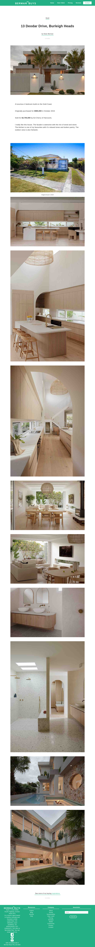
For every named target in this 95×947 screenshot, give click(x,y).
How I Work (61, 3)
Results (31, 914)
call (13, 932)
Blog (31, 912)
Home (52, 3)
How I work (51, 916)
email (8, 932)
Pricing (70, 3)
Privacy (51, 925)
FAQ (31, 916)
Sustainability (51, 914)
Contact (87, 3)
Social (51, 912)
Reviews (78, 3)
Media (51, 921)
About (51, 910)
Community (50, 923)
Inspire (31, 910)
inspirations (56, 893)
